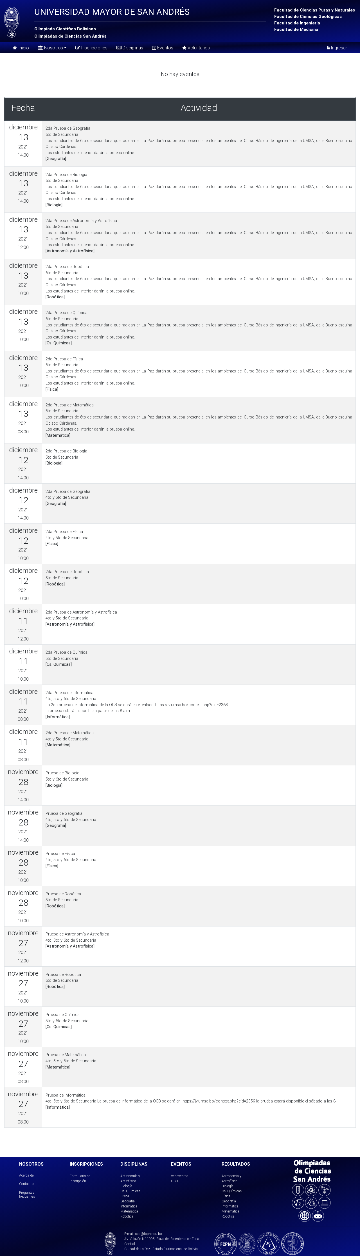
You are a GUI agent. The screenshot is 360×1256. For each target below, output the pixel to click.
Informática (128, 1206)
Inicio (21, 48)
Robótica (126, 1216)
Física (124, 1196)
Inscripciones (91, 48)
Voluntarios (196, 48)
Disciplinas (129, 48)
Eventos (162, 48)
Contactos (26, 1184)
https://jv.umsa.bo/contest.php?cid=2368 (191, 704)
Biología (126, 1186)
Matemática (129, 1211)
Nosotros (50, 47)
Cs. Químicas (130, 1191)
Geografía (127, 1201)
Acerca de (26, 1175)
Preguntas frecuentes (27, 1194)
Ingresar (337, 48)
